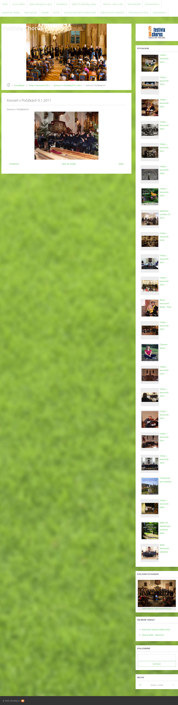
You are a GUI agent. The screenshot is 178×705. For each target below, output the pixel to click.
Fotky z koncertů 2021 (164, 147)
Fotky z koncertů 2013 (164, 392)
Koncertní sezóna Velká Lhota (156, 629)
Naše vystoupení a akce (40, 4)
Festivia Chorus (23, 28)
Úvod (5, 4)
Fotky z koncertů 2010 (164, 459)
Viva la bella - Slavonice (153, 635)
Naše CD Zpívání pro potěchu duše (165, 527)
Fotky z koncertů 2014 (164, 370)
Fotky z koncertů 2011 (39, 85)
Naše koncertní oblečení (112, 12)
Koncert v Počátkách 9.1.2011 (68, 85)
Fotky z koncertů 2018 (164, 236)
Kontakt (45, 12)
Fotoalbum (62, 4)
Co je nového (18, 4)
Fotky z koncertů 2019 (164, 192)
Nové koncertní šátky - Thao (165, 303)
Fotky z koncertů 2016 (164, 281)
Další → (122, 164)
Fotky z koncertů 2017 (164, 259)
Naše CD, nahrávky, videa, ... (85, 4)
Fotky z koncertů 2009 (164, 504)
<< (141, 685)
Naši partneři (30, 12)
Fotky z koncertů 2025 (164, 58)
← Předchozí (13, 164)
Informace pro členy (139, 12)
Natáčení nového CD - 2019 (165, 214)
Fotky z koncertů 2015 (164, 326)
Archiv (56, 12)
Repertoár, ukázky (11, 12)
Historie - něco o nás (113, 4)
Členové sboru (152, 4)
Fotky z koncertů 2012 (164, 415)
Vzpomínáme (159, 12)
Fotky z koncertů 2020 (164, 170)
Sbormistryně (134, 4)
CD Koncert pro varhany (165, 480)
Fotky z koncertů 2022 (164, 125)
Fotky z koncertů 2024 (164, 81)
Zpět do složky (69, 164)
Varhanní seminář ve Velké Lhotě (80, 12)
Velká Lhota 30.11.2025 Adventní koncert (156, 608)
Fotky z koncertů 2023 (164, 103)
